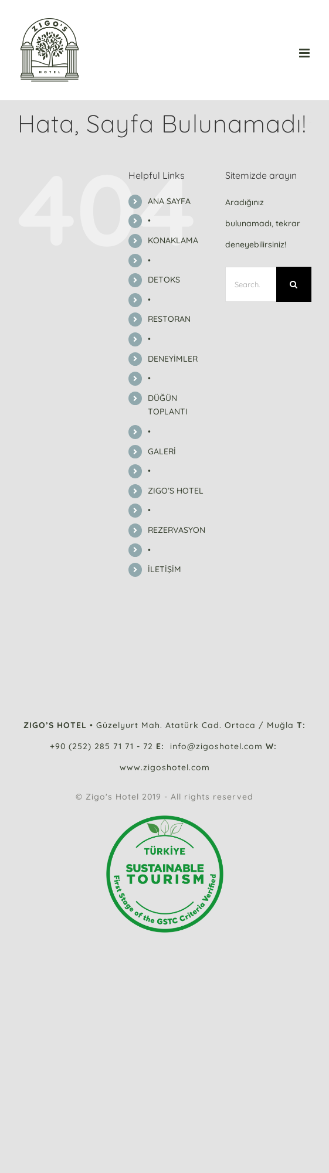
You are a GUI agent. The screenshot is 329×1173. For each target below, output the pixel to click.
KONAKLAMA (173, 240)
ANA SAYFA (169, 201)
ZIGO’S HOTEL (175, 490)
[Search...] (250, 284)
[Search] (293, 284)
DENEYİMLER (173, 358)
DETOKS (164, 279)
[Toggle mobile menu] (305, 53)
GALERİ (162, 451)
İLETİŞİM (164, 569)
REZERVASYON (176, 530)
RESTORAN (169, 319)
